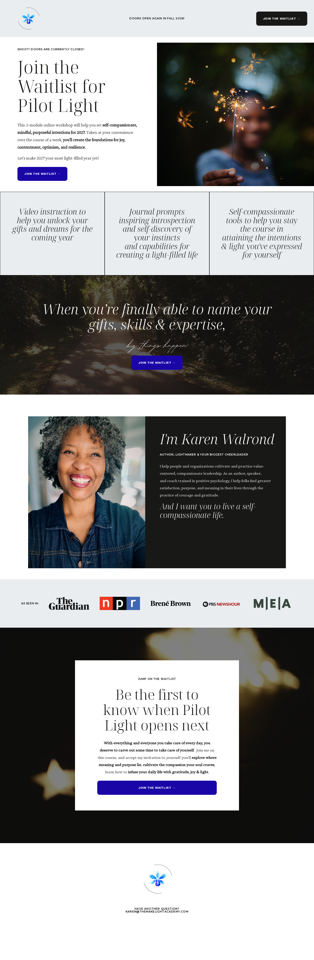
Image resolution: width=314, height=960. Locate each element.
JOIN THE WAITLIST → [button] (279, 18)
